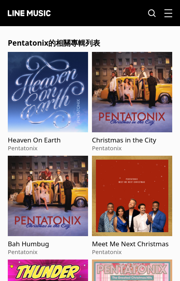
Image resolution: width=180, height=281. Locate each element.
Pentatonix (22, 148)
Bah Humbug (28, 244)
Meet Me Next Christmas (130, 244)
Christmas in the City (124, 140)
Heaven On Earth (34, 140)
